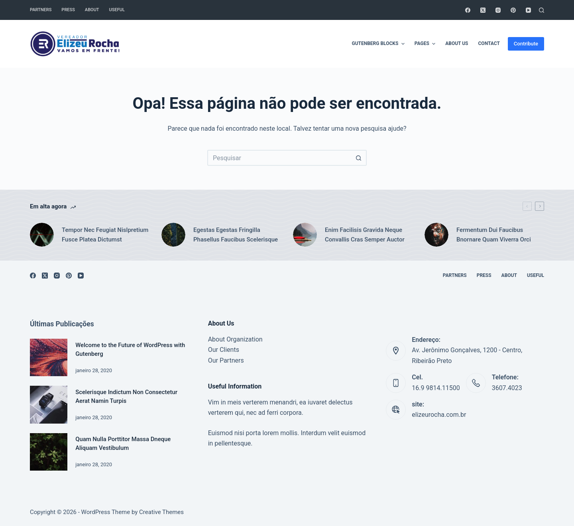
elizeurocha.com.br (439, 414)
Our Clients (223, 349)
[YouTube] (528, 10)
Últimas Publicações (62, 324)
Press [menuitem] (68, 9)
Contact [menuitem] (489, 43)
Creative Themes (161, 512)
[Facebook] (467, 10)
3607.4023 (507, 388)
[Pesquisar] (541, 10)
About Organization (235, 339)
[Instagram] (498, 10)
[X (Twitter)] (483, 10)
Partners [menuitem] (40, 9)
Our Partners (226, 360)
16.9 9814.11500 (436, 388)
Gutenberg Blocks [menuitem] (379, 43)
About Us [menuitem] (456, 43)
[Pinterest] (513, 10)
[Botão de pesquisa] (359, 158)
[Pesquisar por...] (279, 158)
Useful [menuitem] (117, 9)
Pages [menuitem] (426, 43)
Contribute (526, 44)
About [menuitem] (92, 9)
